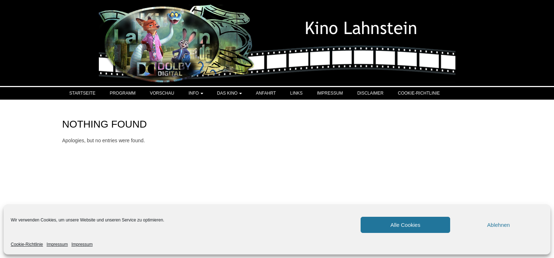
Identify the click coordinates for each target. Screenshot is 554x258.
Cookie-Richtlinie (27, 244)
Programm (122, 93)
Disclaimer (370, 93)
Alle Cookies (405, 225)
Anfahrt (266, 93)
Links (296, 93)
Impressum (57, 244)
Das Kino (227, 93)
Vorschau (162, 93)
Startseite (82, 93)
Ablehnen (498, 225)
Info (193, 93)
